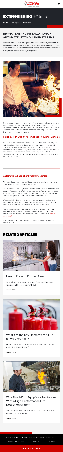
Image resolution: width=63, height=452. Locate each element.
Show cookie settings (16, 441)
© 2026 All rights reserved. (21, 437)
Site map (36, 441)
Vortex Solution (51, 437)
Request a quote (31, 448)
